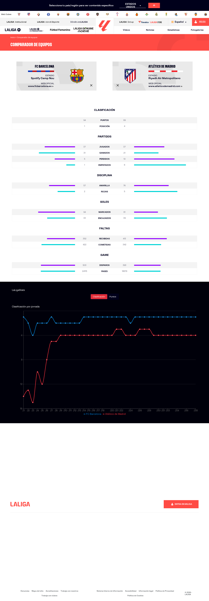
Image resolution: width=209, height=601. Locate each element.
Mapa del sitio (37, 591)
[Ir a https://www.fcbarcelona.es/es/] (68, 14)
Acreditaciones (52, 591)
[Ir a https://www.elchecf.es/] (58, 14)
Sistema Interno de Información (110, 591)
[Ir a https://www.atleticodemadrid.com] (29, 14)
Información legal (146, 591)
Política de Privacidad (165, 591)
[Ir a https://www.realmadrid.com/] (156, 14)
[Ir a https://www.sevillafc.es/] (186, 14)
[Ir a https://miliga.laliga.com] (200, 22)
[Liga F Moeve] (60, 30)
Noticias (150, 30)
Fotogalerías (197, 30)
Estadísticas (174, 30)
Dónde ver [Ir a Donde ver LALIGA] (79, 22)
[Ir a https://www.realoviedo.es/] (166, 14)
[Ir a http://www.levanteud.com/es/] (97, 14)
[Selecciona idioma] (179, 22)
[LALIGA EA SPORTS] (13, 30)
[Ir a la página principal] (105, 32)
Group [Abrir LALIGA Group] (126, 22)
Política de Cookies (135, 596)
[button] (13, 30)
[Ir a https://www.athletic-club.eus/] (19, 14)
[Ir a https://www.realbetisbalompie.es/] (147, 14)
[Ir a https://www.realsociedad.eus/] (176, 14)
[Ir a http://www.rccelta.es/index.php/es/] (117, 14)
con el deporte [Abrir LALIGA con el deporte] (48, 22)
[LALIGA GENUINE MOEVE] (83, 30)
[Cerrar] (91, 85)
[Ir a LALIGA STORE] (150, 22)
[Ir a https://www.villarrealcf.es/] (205, 14)
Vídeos (126, 30)
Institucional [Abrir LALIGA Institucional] (16, 22)
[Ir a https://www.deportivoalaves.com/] (48, 14)
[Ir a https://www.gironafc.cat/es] (88, 14)
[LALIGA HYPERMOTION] (36, 30)
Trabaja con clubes (49, 596)
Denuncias (25, 591)
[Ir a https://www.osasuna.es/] (38, 14)
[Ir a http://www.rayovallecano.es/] (107, 14)
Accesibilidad (130, 591)
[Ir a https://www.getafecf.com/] (78, 14)
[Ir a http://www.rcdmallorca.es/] (137, 14)
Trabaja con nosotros (69, 591)
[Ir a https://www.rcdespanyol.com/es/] (127, 14)
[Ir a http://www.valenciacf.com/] (196, 14)
